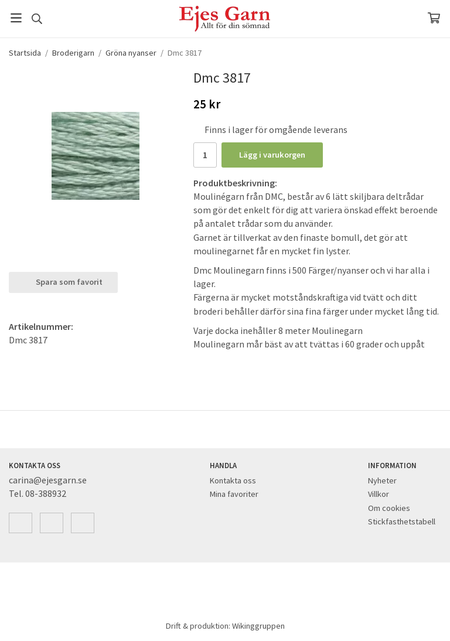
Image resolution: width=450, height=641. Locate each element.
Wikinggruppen (258, 625)
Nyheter (382, 480)
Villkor (378, 494)
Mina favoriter (234, 494)
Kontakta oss (233, 480)
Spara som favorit (63, 282)
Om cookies (389, 508)
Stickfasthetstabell (401, 521)
